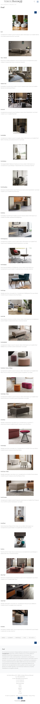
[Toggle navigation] (37, 1)
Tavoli (20, 686)
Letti (20, 691)
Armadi (20, 693)
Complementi (11, 4)
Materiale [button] (18, 637)
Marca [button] (3, 637)
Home (2, 4)
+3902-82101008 (21, 676)
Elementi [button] (10, 637)
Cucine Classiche (20, 681)
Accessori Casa (6, 4)
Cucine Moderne (20, 680)
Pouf (15, 4)
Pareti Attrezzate (20, 683)
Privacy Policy (32, 695)
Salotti (20, 689)
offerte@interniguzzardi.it (22, 678)
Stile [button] (24, 637)
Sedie (20, 685)
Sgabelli (20, 688)
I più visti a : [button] (32, 637)
